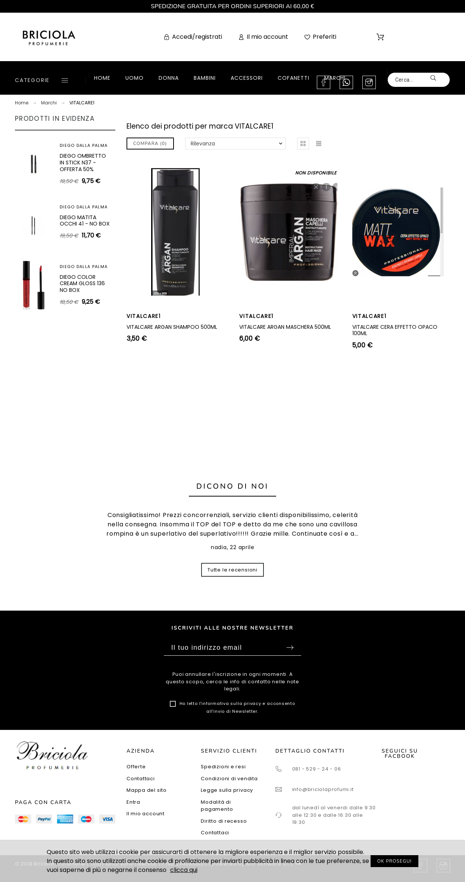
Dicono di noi (232, 486)
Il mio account (146, 813)
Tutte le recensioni (232, 569)
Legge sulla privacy (227, 790)
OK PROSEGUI (394, 861)
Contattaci (141, 778)
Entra (133, 802)
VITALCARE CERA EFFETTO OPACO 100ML (394, 330)
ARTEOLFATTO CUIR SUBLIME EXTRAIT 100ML (84, 237)
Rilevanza (203, 143)
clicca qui (183, 870)
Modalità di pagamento (217, 805)
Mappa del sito (147, 790)
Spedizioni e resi (223, 766)
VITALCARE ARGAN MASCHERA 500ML (285, 327)
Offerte (136, 766)
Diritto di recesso (224, 821)
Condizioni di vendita (229, 778)
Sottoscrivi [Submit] (290, 647)
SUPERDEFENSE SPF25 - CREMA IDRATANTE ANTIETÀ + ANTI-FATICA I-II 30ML (84, 305)
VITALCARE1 (144, 316)
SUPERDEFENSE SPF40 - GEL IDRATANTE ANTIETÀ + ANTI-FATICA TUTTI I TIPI (84, 169)
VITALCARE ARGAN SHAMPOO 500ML (172, 327)
